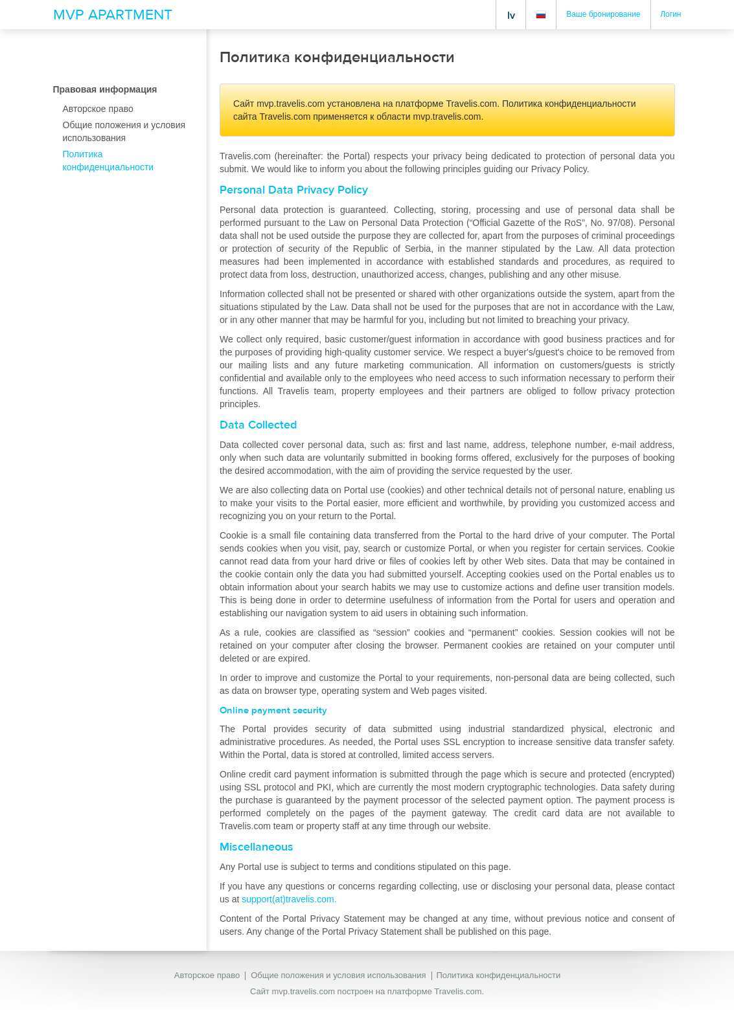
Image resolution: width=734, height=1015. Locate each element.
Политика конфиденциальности (499, 975)
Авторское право (207, 975)
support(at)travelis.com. (289, 899)
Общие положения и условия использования (338, 975)
